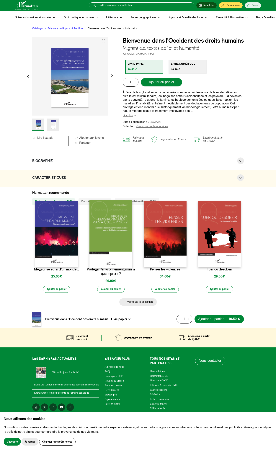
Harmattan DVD (159, 376)
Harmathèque (157, 371)
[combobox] (122, 319)
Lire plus (128, 115)
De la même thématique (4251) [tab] (136, 201)
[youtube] (61, 407)
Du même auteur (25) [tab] (94, 201)
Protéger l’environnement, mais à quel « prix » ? (111, 271)
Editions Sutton (158, 404)
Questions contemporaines (152, 126)
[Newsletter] (206, 5)
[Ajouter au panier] (56, 289)
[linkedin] (53, 407)
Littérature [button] (111, 18)
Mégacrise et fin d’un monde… (56, 269)
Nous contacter (210, 361)
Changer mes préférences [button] (57, 441)
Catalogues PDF (114, 376)
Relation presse (113, 385)
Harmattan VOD (159, 380)
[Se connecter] (231, 5)
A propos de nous (114, 367)
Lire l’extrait (42, 138)
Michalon (155, 394)
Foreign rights (112, 404)
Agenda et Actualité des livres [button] (184, 18)
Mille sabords (157, 408)
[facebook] (70, 407)
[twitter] (44, 407)
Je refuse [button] (30, 441)
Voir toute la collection (140, 302)
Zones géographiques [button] (142, 18)
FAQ (107, 371)
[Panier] (253, 5)
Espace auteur (112, 399)
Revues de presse (114, 381)
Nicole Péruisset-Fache (140, 54)
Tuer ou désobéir (219, 269)
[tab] (144, 67)
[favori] (75, 262)
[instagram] (36, 407)
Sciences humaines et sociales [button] (33, 18)
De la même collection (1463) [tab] (53, 201)
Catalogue (38, 28)
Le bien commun (159, 399)
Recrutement (112, 390)
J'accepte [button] (12, 441)
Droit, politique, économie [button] (78, 18)
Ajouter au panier (161, 82)
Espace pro (111, 394)
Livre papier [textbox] (119, 320)
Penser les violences (165, 269)
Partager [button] (82, 143)
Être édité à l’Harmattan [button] (228, 18)
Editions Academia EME (163, 385)
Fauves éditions (158, 390)
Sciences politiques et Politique (66, 28)
